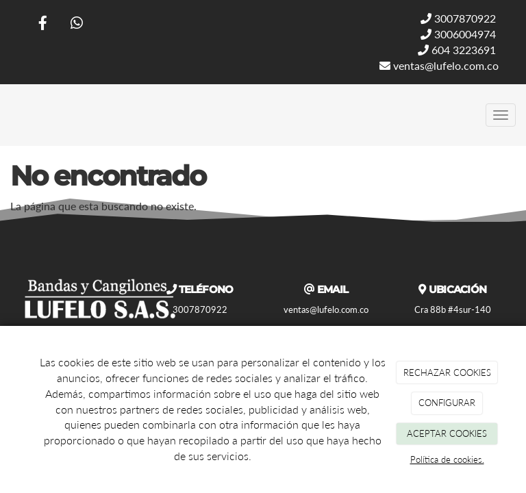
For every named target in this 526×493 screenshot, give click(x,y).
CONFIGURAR (446, 402)
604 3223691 (457, 49)
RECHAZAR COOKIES (447, 372)
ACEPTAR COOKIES (447, 433)
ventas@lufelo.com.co (439, 65)
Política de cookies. (447, 459)
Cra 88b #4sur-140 (452, 309)
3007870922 (458, 18)
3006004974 (458, 33)
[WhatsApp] (76, 24)
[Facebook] (43, 24)
